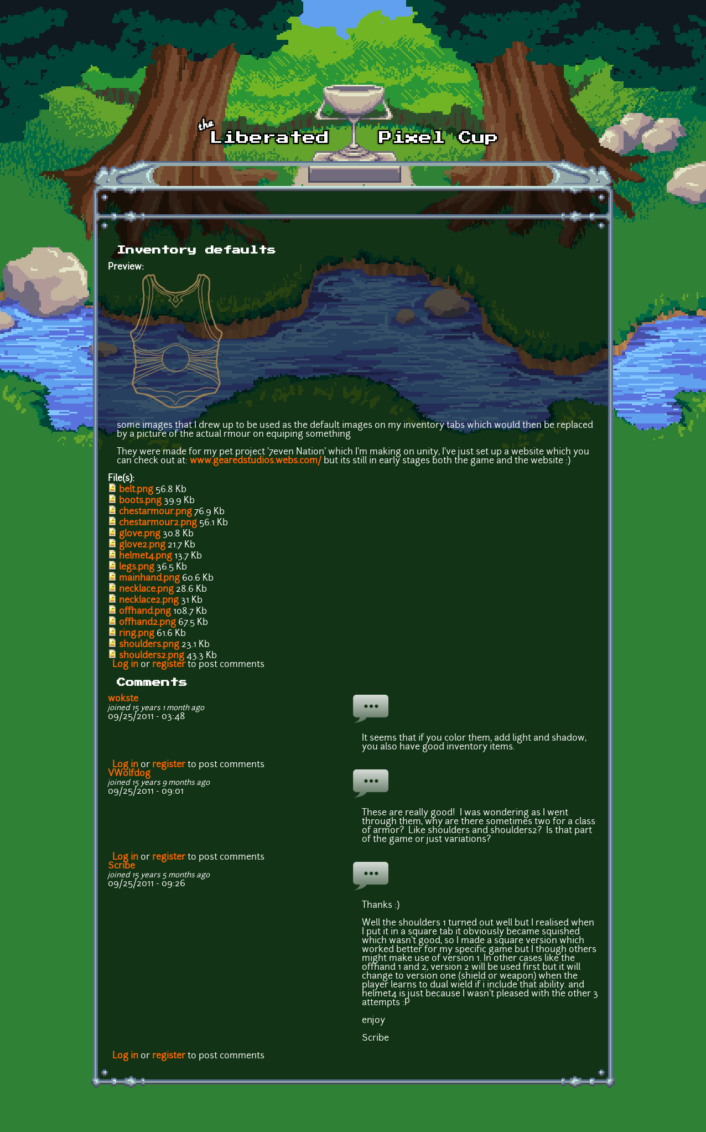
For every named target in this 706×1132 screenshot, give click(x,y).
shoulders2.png (151, 656)
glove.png (139, 534)
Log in (125, 664)
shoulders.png (149, 644)
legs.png (136, 567)
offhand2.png (147, 622)
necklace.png (146, 589)
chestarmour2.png (158, 523)
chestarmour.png (155, 512)
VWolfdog (129, 773)
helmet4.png (145, 556)
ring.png (136, 633)
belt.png (136, 489)
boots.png (140, 501)
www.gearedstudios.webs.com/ (255, 461)
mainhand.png (149, 578)
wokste (123, 699)
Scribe (121, 866)
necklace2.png (149, 600)
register (168, 664)
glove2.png (142, 545)
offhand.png (145, 611)
